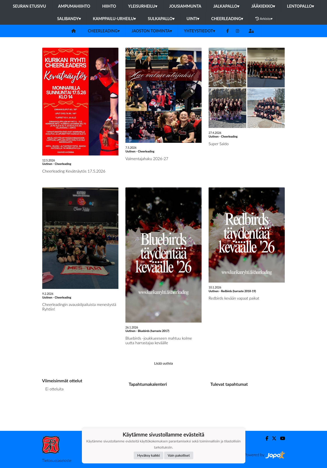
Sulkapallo (161, 18)
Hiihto (109, 6)
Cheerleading (227, 18)
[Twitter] (272, 438)
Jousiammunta (185, 6)
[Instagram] (237, 31)
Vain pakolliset (179, 455)
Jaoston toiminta (152, 30)
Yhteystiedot (199, 30)
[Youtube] (280, 438)
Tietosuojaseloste (56, 460)
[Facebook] (227, 31)
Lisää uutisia (163, 363)
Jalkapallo (226, 6)
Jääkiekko (263, 6)
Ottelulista (53, 405)
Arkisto (263, 18)
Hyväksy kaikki (148, 455)
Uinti (192, 18)
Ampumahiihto (74, 6)
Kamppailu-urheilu (114, 18)
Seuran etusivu (29, 6)
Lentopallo (300, 6)
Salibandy (69, 18)
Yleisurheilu (142, 6)
